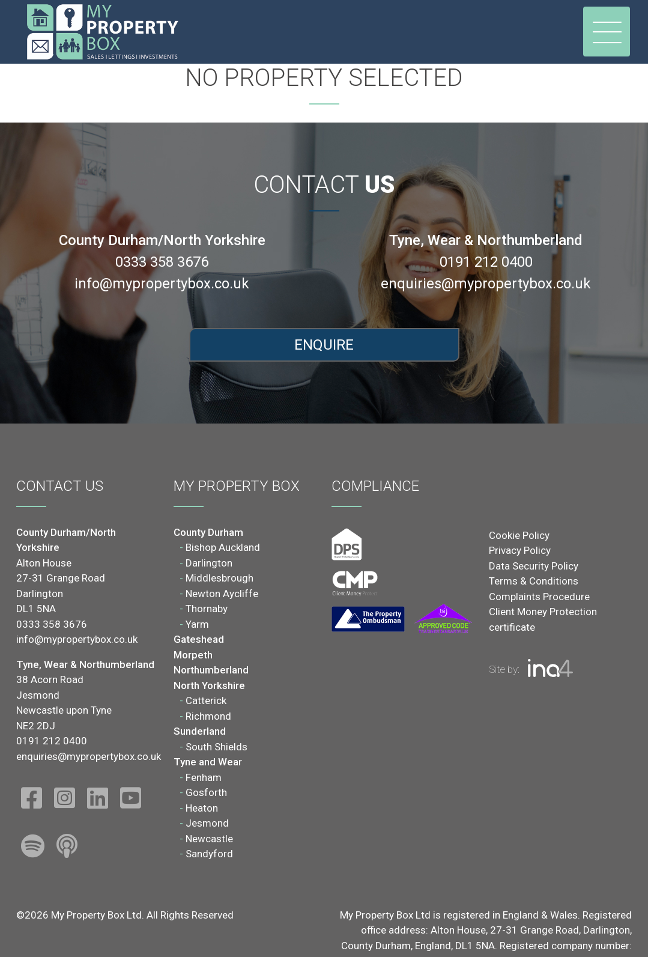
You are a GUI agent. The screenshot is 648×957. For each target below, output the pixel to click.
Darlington (209, 563)
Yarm (197, 624)
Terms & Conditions (533, 581)
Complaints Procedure (539, 597)
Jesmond (207, 823)
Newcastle (209, 839)
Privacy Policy (520, 550)
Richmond (208, 716)
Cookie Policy (519, 535)
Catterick (206, 700)
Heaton (202, 808)
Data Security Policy (533, 566)
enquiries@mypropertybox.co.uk (486, 283)
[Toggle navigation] (606, 31)
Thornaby (207, 609)
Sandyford (209, 854)
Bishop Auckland (223, 547)
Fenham (204, 777)
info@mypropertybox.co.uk (161, 283)
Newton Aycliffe (222, 594)
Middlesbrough (219, 578)
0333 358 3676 (161, 262)
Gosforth (206, 792)
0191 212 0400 (486, 262)
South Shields (216, 747)
